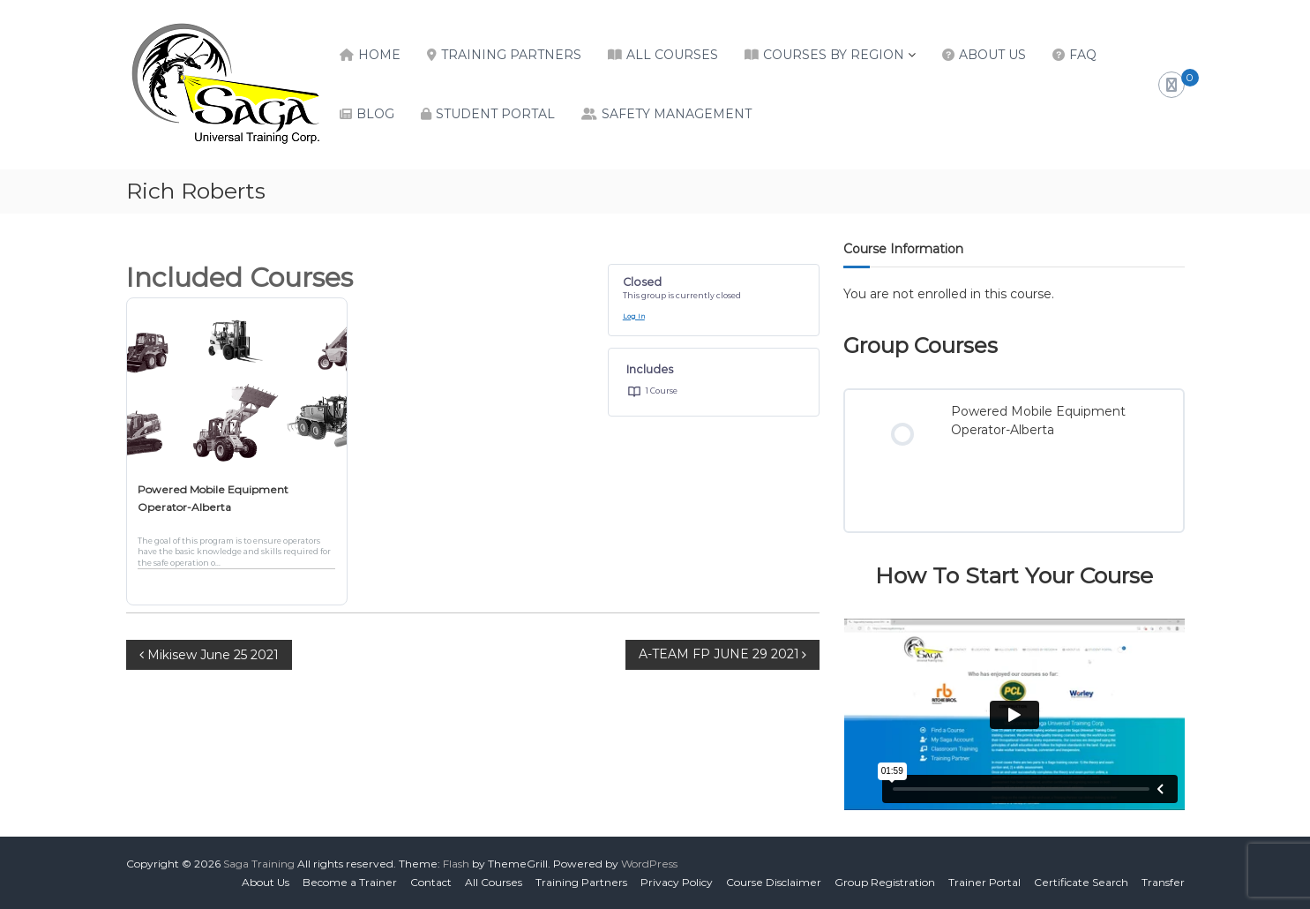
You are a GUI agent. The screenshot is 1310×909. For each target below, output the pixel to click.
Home (379, 55)
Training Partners (511, 55)
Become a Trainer (350, 882)
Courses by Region (833, 55)
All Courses (672, 55)
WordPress (649, 863)
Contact (431, 882)
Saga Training (259, 863)
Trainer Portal (984, 882)
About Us (992, 55)
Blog (375, 114)
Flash (456, 863)
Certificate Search (1081, 882)
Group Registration (885, 882)
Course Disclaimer (773, 882)
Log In (634, 316)
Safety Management (677, 114)
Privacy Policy (676, 882)
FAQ (1083, 55)
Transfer (1163, 882)
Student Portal (495, 114)
